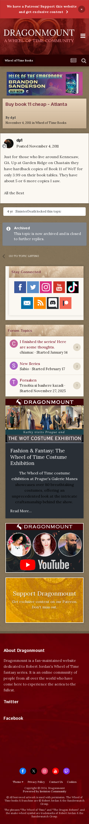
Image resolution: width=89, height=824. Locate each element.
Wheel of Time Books (50, 123)
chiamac (27, 352)
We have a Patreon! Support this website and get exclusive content (42, 9)
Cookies (71, 782)
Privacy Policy (36, 782)
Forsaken (28, 380)
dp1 (13, 118)
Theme (18, 782)
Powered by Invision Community (44, 791)
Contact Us (56, 782)
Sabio (24, 369)
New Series (30, 363)
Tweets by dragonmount (25, 710)
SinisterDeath (25, 211)
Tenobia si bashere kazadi (41, 385)
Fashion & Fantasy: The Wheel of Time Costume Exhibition (38, 456)
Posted (37, 146)
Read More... (21, 511)
